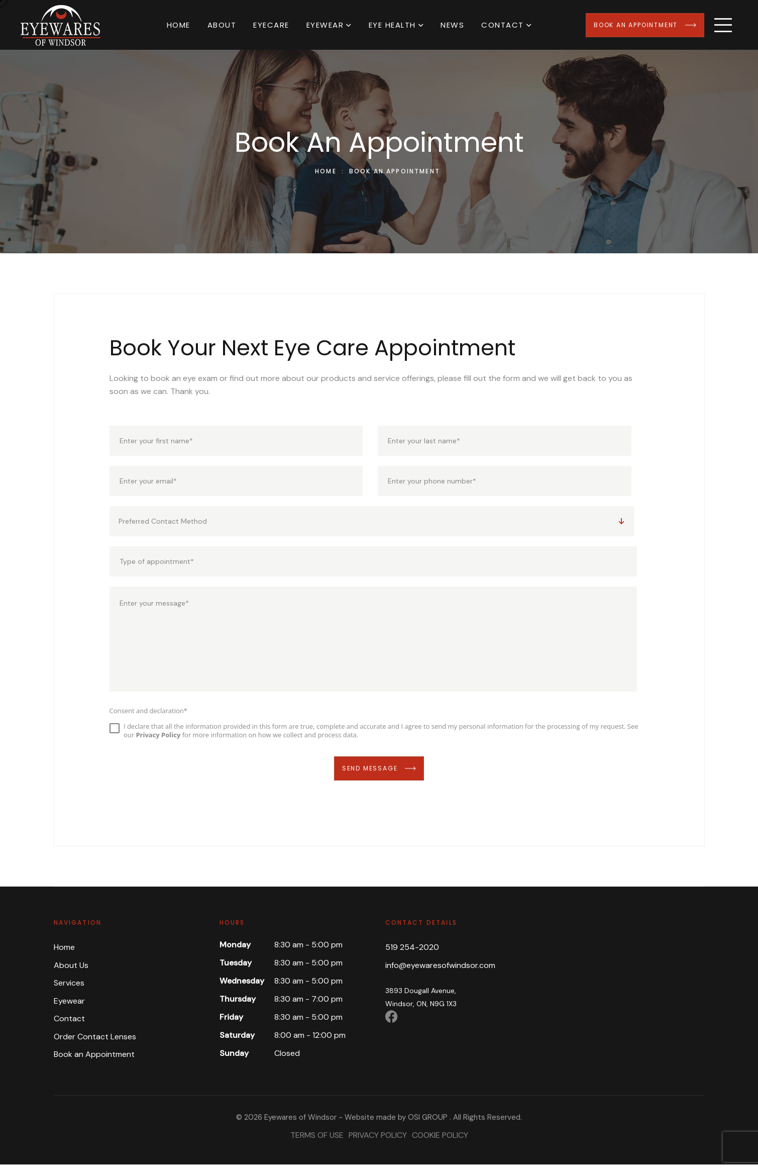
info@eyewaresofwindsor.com (440, 969)
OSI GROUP (428, 1122)
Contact (502, 25)
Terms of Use (317, 1139)
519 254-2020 (412, 951)
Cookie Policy (440, 1139)
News (452, 25)
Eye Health (392, 25)
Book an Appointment (645, 25)
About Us (71, 969)
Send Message (379, 772)
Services (69, 987)
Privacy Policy (378, 1139)
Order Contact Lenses (95, 1040)
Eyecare (271, 25)
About (222, 25)
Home (178, 25)
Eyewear (325, 25)
